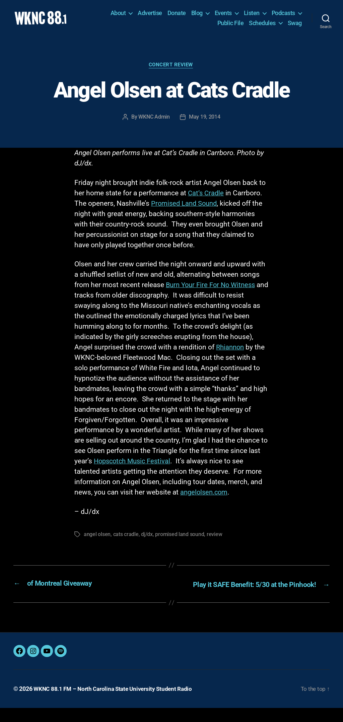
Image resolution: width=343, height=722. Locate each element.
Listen (252, 15)
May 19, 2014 (204, 123)
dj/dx (147, 540)
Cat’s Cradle (206, 199)
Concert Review (171, 71)
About (118, 15)
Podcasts (283, 15)
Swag (295, 25)
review (214, 540)
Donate (176, 15)
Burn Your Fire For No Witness (213, 291)
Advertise (150, 15)
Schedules (262, 25)
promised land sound (179, 540)
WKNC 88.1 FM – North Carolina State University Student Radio (116, 703)
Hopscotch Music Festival (134, 467)
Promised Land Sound (185, 209)
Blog (197, 15)
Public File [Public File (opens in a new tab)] (230, 25)
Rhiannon (231, 353)
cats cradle (126, 540)
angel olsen (97, 540)
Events (223, 15)
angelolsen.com (205, 498)
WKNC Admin (154, 123)
